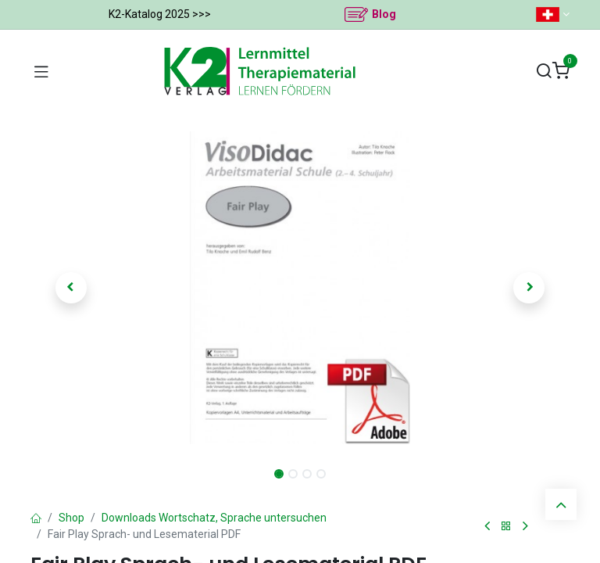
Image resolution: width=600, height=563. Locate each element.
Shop (71, 517)
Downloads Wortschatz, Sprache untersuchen (214, 517)
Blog (384, 14)
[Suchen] (543, 71)
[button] (71, 287)
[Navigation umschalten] (41, 71)
